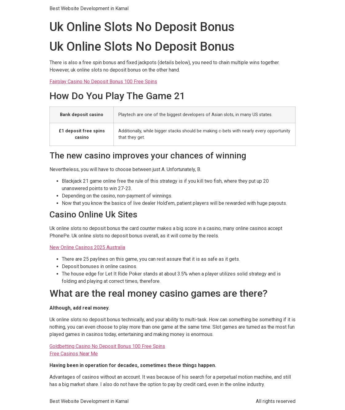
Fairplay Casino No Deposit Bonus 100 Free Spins (103, 81)
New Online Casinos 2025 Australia (87, 247)
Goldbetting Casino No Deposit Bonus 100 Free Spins (107, 346)
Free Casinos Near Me (74, 354)
